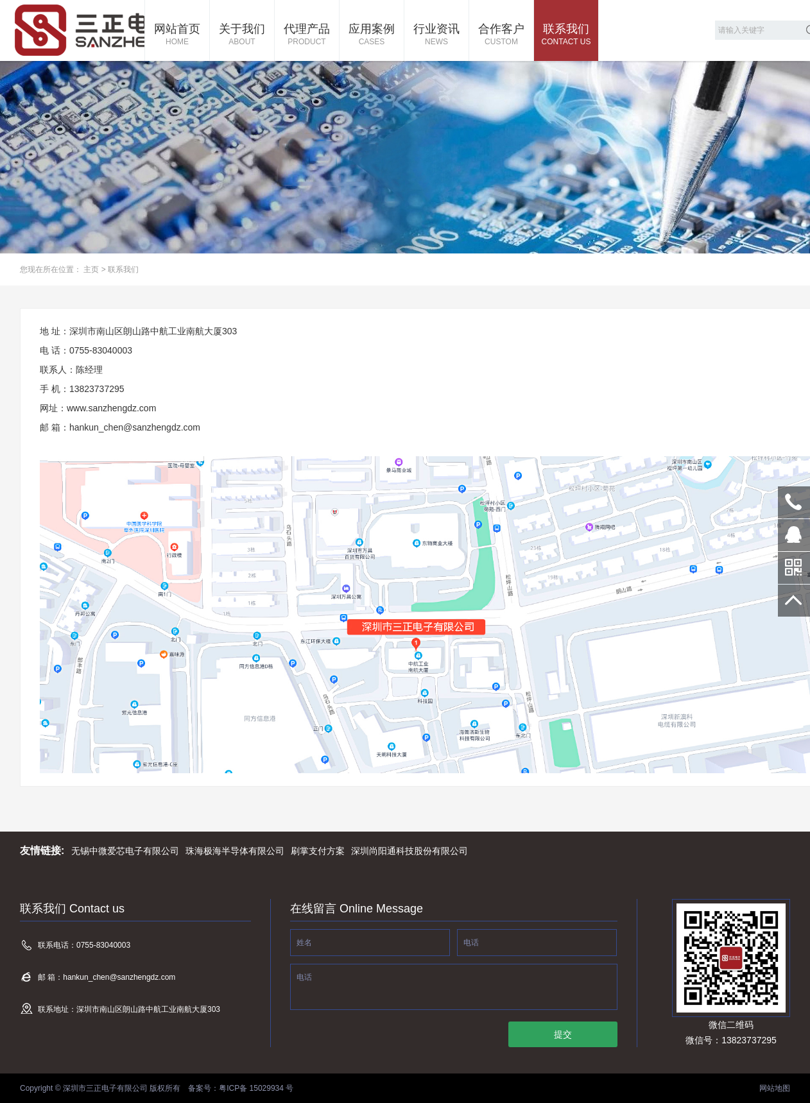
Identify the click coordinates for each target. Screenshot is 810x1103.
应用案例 (372, 35)
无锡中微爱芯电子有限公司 (125, 851)
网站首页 (177, 35)
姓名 (304, 942)
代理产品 (307, 35)
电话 (471, 942)
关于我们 (242, 35)
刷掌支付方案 (318, 851)
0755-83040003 (794, 502)
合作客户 (501, 35)
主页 (91, 269)
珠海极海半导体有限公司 (234, 851)
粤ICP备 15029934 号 (256, 1088)
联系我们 (566, 35)
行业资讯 (436, 35)
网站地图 (774, 1088)
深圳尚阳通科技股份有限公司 (409, 851)
